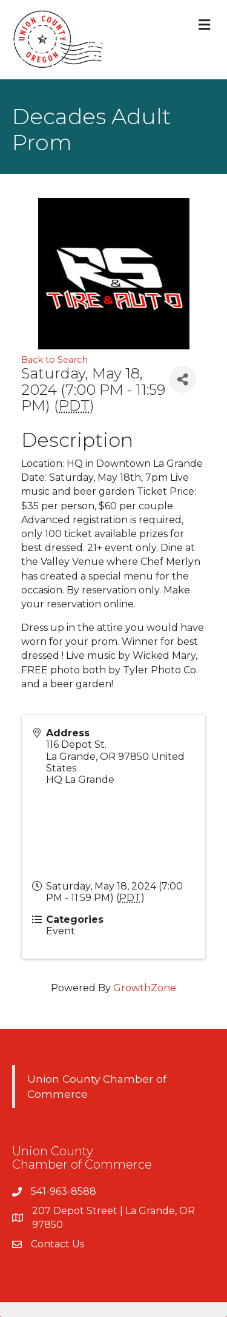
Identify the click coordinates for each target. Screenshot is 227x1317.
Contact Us (57, 1244)
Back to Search (54, 359)
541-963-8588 (63, 1191)
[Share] (182, 379)
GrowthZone (144, 988)
